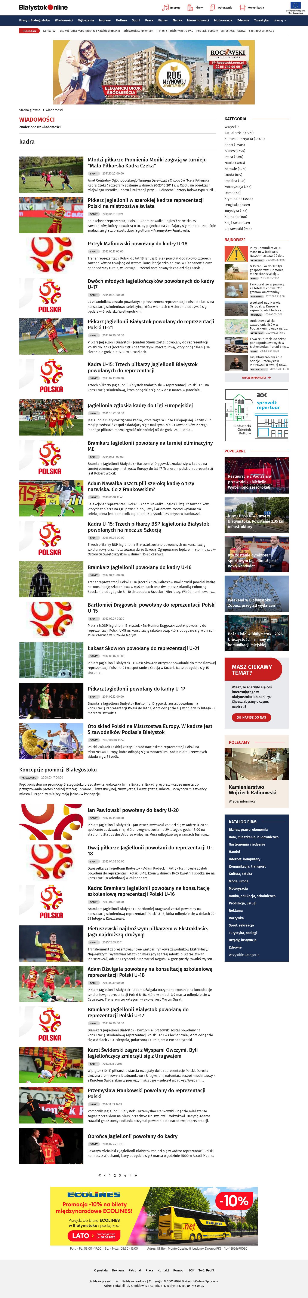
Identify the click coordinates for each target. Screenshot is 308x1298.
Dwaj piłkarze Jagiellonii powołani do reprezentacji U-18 (150, 851)
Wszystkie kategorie (244, 955)
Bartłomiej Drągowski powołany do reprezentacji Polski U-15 (152, 608)
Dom (228, 193)
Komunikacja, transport (247, 866)
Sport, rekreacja (241, 925)
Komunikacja (251, 7)
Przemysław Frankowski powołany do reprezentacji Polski (147, 1094)
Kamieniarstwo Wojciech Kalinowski (253, 790)
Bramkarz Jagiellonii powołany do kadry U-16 (139, 567)
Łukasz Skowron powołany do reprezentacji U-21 (143, 648)
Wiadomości (64, 20)
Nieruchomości (198, 20)
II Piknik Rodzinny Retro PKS (175, 30)
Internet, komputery (244, 859)
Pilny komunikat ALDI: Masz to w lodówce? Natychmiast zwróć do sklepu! (266, 252)
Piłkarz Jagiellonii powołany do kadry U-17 (136, 689)
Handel (234, 852)
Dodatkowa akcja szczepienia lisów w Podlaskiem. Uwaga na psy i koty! (269, 324)
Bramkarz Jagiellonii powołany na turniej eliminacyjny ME (150, 446)
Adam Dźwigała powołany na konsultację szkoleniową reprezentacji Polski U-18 (150, 972)
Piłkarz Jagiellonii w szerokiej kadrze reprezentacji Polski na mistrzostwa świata (146, 203)
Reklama (236, 911)
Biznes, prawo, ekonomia (248, 830)
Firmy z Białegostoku (34, 20)
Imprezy (171, 7)
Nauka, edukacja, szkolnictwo (252, 896)
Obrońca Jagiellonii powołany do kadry (133, 1136)
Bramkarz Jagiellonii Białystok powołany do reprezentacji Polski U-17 (138, 1013)
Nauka (177, 20)
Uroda (229, 175)
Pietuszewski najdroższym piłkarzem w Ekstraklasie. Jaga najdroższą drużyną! (148, 932)
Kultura (121, 20)
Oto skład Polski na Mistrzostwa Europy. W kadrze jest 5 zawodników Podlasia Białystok (150, 729)
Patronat (135, 1270)
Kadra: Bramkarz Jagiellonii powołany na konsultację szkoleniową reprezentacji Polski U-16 (149, 891)
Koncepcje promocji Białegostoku (58, 770)
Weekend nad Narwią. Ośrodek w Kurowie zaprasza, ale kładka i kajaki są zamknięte (265, 306)
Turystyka (261, 20)
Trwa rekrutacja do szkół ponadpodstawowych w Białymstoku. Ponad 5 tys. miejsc (268, 343)
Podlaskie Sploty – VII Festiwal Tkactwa (221, 30)
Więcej (280, 20)
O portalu (101, 1270)
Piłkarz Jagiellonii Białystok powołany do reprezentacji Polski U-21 (151, 325)
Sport (136, 20)
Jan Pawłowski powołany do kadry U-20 (133, 810)
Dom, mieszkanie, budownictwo (253, 837)
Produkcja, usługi (242, 903)
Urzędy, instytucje (243, 940)
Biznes (163, 20)
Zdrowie (243, 20)
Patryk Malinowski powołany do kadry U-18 (138, 244)
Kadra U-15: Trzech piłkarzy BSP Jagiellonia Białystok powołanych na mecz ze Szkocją (148, 527)
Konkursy (49, 30)
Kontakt (163, 1270)
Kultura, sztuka (240, 874)
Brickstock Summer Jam (138, 30)
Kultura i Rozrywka (239, 139)
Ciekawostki (234, 229)
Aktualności (29, 777)
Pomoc (178, 1270)
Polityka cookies (134, 1281)
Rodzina (231, 181)
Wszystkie (232, 127)
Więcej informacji (242, 801)
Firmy (195, 7)
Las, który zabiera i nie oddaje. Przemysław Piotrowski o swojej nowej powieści (269, 361)
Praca (149, 20)
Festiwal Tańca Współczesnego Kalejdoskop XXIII (89, 30)
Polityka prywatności (104, 1281)
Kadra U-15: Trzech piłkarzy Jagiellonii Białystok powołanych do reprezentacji (143, 367)
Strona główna (29, 110)
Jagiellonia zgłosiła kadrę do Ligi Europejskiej (140, 406)
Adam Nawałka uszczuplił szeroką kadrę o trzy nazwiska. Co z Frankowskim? (141, 486)
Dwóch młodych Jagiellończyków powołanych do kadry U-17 (151, 284)
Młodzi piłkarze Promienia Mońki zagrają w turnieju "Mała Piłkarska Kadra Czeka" (147, 163)
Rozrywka (236, 918)
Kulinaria (232, 217)
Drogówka (232, 205)
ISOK (191, 1270)
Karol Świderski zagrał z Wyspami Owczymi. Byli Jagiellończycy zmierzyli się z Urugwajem (143, 1053)
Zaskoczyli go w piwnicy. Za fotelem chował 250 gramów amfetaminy (267, 288)
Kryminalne (233, 199)
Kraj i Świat (233, 223)
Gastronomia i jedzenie (247, 844)
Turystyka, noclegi (243, 933)
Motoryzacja (223, 20)
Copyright (156, 1281)
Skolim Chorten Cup (261, 30)
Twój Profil (206, 1270)
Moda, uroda (239, 881)
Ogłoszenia (221, 7)
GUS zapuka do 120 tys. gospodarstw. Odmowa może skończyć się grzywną (266, 270)
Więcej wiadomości (254, 377)
